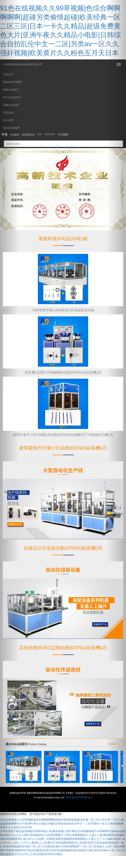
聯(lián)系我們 (11, 127)
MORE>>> (113, 744)
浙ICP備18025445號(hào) (79, 797)
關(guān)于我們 (12, 82)
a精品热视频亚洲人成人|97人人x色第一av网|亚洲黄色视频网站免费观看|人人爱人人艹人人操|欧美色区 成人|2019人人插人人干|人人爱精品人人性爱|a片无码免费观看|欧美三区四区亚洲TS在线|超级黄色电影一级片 (62, 842)
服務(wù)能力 (11, 89)
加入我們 (8, 120)
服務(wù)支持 (11, 104)
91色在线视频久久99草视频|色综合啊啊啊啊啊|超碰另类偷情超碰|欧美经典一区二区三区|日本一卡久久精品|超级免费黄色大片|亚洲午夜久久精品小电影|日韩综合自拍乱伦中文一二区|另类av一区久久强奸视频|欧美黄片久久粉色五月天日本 (62, 823)
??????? (50, 134)
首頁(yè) (8, 74)
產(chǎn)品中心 (12, 97)
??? (39, 134)
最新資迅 (8, 112)
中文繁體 (63, 134)
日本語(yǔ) (28, 134)
